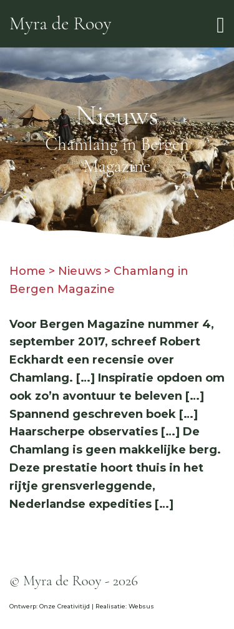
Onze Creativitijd (64, 606)
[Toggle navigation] (221, 24)
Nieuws (79, 271)
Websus (141, 606)
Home (27, 271)
